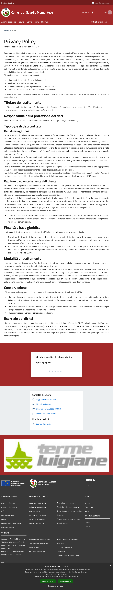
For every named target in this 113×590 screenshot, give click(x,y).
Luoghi (87, 522)
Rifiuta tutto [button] (65, 581)
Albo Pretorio (62, 543)
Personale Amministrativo (11, 523)
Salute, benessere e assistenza (68, 519)
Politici (4, 519)
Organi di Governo (8, 503)
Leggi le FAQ (34, 547)
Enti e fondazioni (7, 515)
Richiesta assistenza (37, 551)
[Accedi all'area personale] (100, 3)
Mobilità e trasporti (36, 523)
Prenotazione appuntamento (40, 539)
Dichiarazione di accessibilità (68, 555)
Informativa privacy (64, 547)
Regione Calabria (7, 3)
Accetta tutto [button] (47, 581)
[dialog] (56, 576)
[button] (56, 586)
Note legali (61, 551)
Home (6, 30)
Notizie (87, 503)
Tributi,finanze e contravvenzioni (69, 511)
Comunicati (89, 507)
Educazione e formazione (66, 503)
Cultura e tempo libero (37, 507)
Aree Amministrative (9, 507)
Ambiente (60, 515)
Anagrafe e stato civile (37, 503)
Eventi (87, 526)
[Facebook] (89, 12)
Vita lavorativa (34, 511)
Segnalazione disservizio (38, 543)
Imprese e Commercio (37, 515)
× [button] (110, 565)
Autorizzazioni (62, 523)
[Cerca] (109, 12)
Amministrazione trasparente (68, 539)
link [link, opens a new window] (78, 576)
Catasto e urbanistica (37, 519)
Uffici (3, 511)
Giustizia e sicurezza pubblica (68, 507)
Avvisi (87, 511)
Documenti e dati (7, 527)
